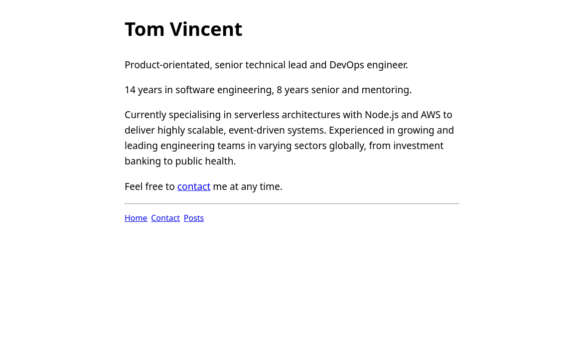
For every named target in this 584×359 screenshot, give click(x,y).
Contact (165, 217)
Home (136, 217)
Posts (194, 217)
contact (194, 186)
